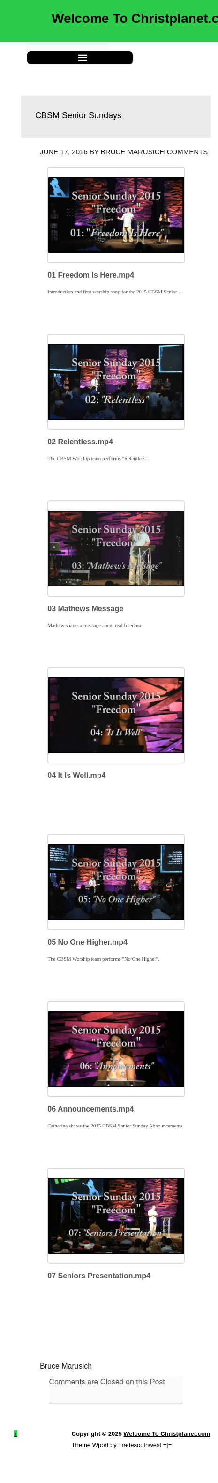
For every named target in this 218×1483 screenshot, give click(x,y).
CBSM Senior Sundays (78, 115)
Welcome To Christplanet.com (166, 1433)
